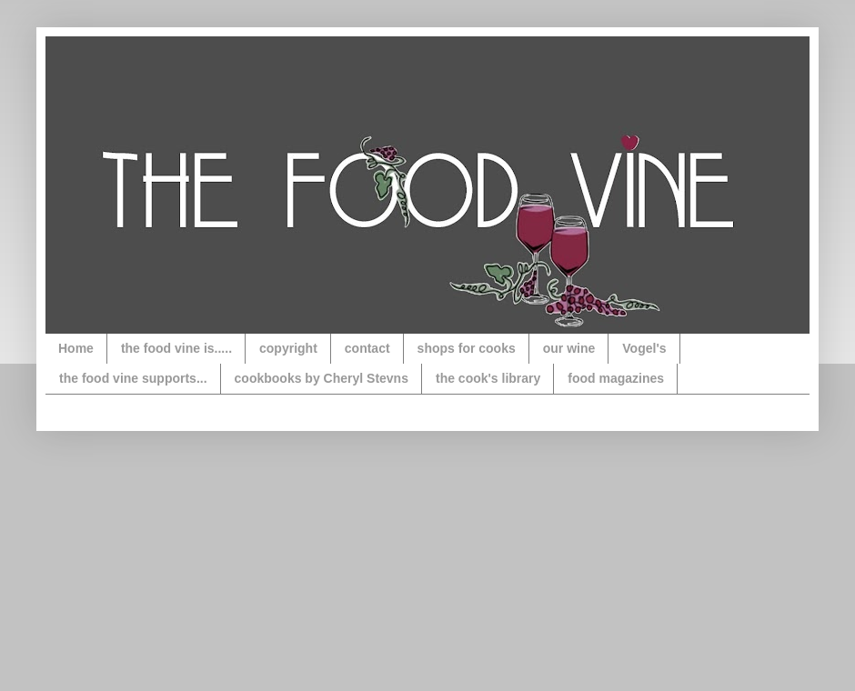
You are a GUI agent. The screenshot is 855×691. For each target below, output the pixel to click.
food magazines (616, 378)
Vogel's (644, 348)
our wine (569, 348)
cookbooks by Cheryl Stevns (321, 378)
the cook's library (488, 378)
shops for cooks (466, 348)
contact (367, 348)
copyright (288, 348)
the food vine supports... (133, 378)
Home (76, 348)
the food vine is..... (176, 348)
